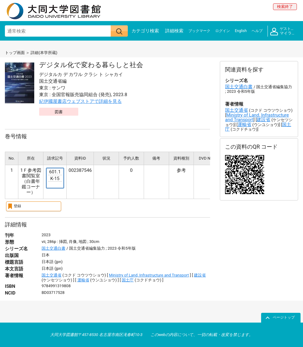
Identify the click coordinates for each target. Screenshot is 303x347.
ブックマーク (199, 31)
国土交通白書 (53, 248)
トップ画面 (15, 52)
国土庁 (128, 280)
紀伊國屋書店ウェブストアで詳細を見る (80, 101)
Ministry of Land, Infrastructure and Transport (149, 275)
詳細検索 (174, 31)
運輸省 (83, 280)
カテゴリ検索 (145, 31)
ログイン (222, 31)
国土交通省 (51, 275)
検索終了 (285, 6)
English (241, 31)
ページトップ (284, 317)
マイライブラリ (284, 31)
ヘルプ (257, 31)
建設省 (200, 275)
